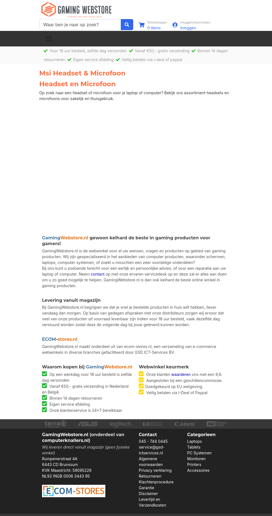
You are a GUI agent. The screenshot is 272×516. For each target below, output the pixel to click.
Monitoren (196, 458)
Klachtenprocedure (156, 482)
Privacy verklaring (155, 470)
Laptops (194, 441)
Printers (194, 464)
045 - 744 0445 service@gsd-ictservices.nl (153, 447)
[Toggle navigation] (48, 38)
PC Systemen (199, 452)
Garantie (146, 487)
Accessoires (198, 470)
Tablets (193, 447)
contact (97, 274)
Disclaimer (148, 493)
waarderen (181, 374)
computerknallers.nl (65, 440)
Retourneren (150, 476)
